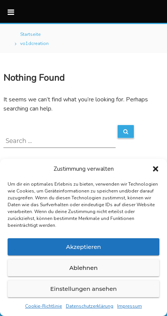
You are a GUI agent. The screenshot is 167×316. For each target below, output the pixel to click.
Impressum (129, 306)
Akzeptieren (83, 246)
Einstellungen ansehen (83, 288)
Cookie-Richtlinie (43, 306)
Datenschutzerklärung (89, 306)
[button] (155, 169)
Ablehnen (83, 267)
